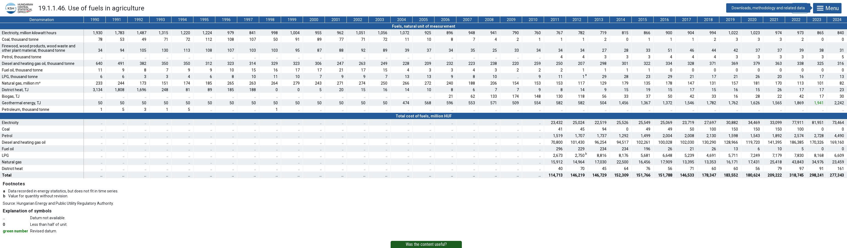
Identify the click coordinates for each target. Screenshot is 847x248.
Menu (827, 8)
